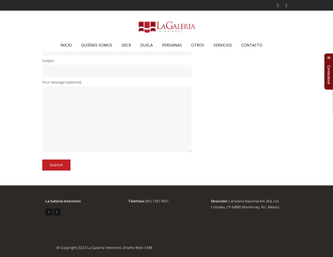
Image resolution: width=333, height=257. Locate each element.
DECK (126, 45)
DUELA (146, 45)
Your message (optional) (61, 82)
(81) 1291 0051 (157, 201)
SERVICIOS (222, 45)
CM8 (148, 247)
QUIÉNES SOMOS (96, 45)
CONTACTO (251, 45)
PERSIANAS (172, 45)
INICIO (66, 45)
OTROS (197, 45)
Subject (48, 60)
